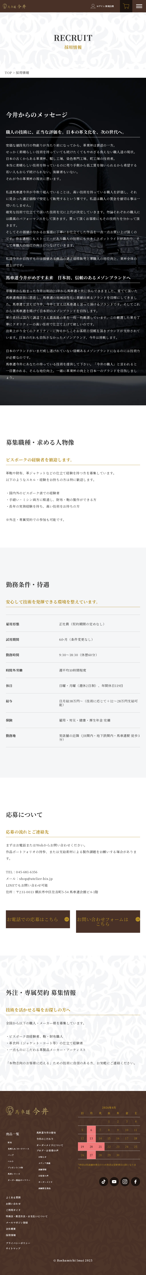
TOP (8, 72)
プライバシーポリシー (18, 1243)
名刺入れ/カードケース (18, 1148)
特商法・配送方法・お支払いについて (27, 1216)
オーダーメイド (45, 1182)
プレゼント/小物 (15, 1167)
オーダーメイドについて (49, 1145)
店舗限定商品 (44, 1188)
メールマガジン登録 (17, 1222)
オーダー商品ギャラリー (19, 1180)
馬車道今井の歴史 (46, 1132)
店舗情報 (42, 1169)
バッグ (11, 1155)
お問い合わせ (13, 1203)
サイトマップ (13, 1248)
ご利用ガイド (13, 1209)
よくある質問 (13, 1197)
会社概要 (11, 1228)
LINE (10, 885)
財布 (10, 1142)
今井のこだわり (45, 1138)
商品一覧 (12, 1133)
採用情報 (11, 1235)
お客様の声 (43, 1175)
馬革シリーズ (14, 1173)
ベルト (11, 1161)
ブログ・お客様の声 (47, 1150)
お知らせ (42, 1156)
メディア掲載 (44, 1163)
